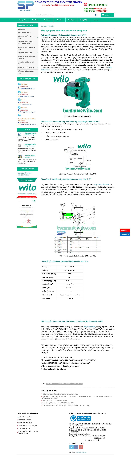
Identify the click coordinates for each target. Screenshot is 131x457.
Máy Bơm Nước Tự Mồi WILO (26, 63)
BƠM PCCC (21, 29)
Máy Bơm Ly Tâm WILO (26, 67)
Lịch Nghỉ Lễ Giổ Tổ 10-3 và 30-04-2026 (55, 400)
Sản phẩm (47, 20)
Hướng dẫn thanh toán (25, 417)
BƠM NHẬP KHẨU (23, 175)
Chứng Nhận (84, 20)
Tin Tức (51, 26)
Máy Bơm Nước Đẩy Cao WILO (27, 48)
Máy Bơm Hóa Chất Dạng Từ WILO (27, 57)
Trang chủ (23, 20)
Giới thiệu (35, 20)
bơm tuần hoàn (51, 383)
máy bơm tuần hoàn (101, 185)
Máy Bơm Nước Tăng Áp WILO (26, 37)
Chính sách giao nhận (25, 419)
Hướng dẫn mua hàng (25, 422)
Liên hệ (96, 20)
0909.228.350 (125, 234)
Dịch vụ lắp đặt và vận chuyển (27, 425)
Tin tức (59, 20)
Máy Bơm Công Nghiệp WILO (26, 72)
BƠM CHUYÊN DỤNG (25, 173)
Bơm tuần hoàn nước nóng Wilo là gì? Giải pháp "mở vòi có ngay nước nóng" (66, 405)
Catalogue (71, 20)
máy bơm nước (77, 383)
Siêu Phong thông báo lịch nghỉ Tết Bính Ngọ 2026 (58, 403)
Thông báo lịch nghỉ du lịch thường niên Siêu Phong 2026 (60, 394)
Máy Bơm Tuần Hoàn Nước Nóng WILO (25, 43)
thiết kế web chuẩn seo (81, 449)
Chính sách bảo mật (24, 428)
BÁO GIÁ (124, 230)
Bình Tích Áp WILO (24, 32)
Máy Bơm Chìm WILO (25, 53)
